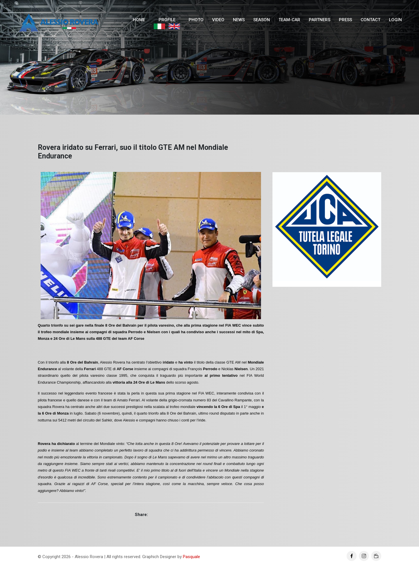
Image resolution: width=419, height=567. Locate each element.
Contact (370, 19)
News (239, 19)
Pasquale (191, 556)
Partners (319, 19)
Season (261, 19)
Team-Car (289, 19)
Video (218, 19)
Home (139, 19)
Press (345, 19)
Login (395, 19)
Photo (196, 19)
